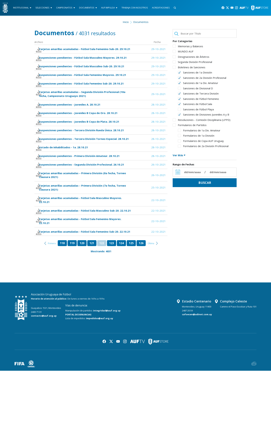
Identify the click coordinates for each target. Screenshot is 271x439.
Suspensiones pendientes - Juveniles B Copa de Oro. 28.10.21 (79, 140)
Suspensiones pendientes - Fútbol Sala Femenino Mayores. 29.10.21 (84, 92)
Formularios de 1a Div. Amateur (199, 132)
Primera (52, 311)
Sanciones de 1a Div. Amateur (198, 84)
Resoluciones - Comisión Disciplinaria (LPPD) (201, 121)
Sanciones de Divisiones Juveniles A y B (203, 116)
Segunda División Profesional (192, 63)
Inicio (126, 23)
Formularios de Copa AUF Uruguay (201, 142)
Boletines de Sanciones (189, 69)
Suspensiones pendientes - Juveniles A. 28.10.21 (71, 129)
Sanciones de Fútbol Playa (196, 111)
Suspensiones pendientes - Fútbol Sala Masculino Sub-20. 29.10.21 (83, 82)
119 (72, 311)
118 (62, 311)
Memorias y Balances (188, 47)
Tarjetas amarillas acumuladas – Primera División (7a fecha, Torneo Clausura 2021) (84, 237)
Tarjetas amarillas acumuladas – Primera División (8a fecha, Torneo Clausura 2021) (84, 222)
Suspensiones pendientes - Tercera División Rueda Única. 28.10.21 (83, 162)
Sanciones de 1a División (195, 74)
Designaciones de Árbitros (191, 58)
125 (131, 311)
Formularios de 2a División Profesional (203, 147)
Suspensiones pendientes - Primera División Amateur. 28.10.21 (80, 199)
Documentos (140, 23)
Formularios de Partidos (190, 126)
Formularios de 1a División (196, 137)
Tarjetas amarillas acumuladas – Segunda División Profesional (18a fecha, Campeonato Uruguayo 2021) (83, 116)
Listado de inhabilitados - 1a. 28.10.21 (65, 188)
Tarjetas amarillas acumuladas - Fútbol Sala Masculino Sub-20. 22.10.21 (80, 267)
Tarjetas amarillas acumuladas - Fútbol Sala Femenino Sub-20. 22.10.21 (80, 297)
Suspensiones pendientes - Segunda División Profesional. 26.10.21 (83, 210)
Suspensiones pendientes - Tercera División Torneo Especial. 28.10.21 (79, 175)
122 (101, 311)
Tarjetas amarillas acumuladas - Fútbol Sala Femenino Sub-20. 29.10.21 (80, 54)
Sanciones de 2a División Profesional (202, 79)
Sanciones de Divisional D (195, 90)
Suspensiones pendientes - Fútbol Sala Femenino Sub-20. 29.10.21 (83, 104)
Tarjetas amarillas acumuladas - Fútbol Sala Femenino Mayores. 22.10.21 (81, 282)
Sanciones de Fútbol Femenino (198, 100)
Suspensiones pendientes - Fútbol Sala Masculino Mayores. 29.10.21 (78, 68)
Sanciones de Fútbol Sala (195, 105)
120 (82, 311)
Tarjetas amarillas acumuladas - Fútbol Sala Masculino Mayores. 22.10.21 (82, 252)
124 (121, 311)
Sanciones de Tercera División (198, 95)
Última (151, 311)
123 (111, 311)
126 (141, 311)
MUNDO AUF (183, 53)
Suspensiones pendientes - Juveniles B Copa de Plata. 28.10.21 (80, 151)
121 (92, 311)
